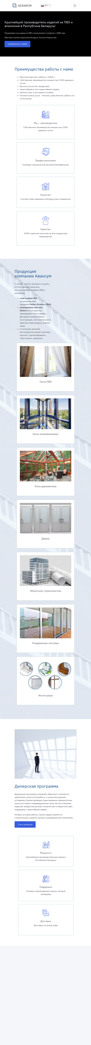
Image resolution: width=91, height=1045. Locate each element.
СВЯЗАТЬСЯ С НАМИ (17, 44)
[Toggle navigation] (74, 5)
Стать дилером (25, 824)
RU (44, 5)
